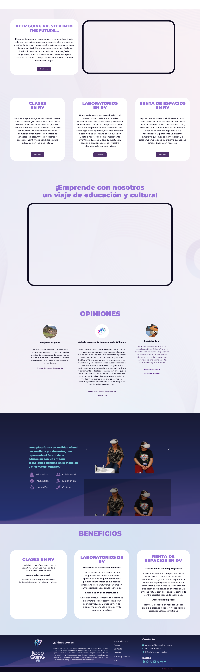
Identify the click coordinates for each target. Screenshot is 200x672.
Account (117, 645)
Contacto (118, 649)
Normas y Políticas (122, 656)
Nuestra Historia (121, 641)
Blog (116, 660)
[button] (86, 448)
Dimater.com (168, 669)
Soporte (117, 653)
